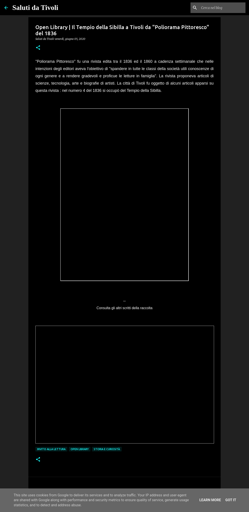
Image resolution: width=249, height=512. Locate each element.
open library (80, 449)
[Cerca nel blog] (222, 7)
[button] (38, 48)
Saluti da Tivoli (35, 7)
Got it (230, 500)
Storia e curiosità (107, 449)
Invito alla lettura (51, 449)
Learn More (210, 500)
